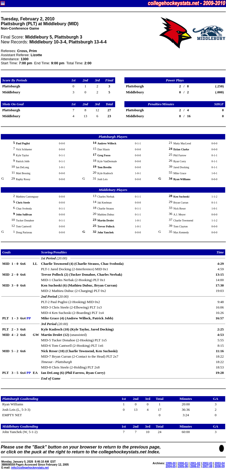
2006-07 (195, 466)
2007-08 (207, 466)
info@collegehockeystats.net (30, 467)
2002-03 (207, 463)
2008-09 (220, 466)
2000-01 (183, 463)
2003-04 (220, 463)
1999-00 (171, 463)
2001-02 (195, 463)
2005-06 (183, 466)
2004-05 (171, 466)
